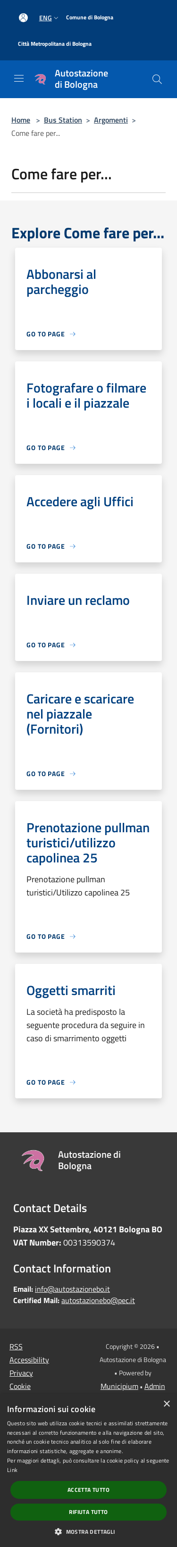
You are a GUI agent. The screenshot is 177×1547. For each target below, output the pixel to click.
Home (20, 119)
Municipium (119, 1386)
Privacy (21, 1373)
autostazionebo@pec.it (98, 1300)
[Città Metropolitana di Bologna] (55, 44)
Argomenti (111, 119)
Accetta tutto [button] (88, 1489)
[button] (88, 1531)
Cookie (20, 1386)
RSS (16, 1346)
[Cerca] (157, 79)
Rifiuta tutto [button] (88, 1511)
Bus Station (63, 119)
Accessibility (29, 1359)
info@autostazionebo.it (72, 1289)
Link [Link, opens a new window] (12, 1469)
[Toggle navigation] (19, 78)
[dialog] (88, 1470)
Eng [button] (49, 18)
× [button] (166, 1404)
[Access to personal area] (23, 17)
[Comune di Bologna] (89, 17)
